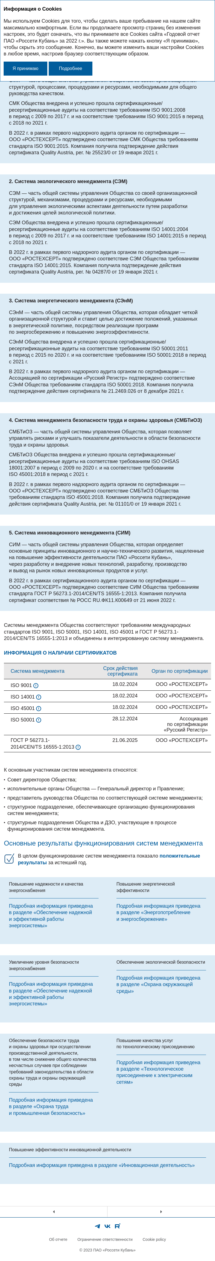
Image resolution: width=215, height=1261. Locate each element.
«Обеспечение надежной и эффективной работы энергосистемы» (50, 919)
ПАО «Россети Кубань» (114, 1250)
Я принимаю (25, 68)
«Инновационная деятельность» (157, 1165)
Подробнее (70, 68)
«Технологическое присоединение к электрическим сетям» (154, 1075)
